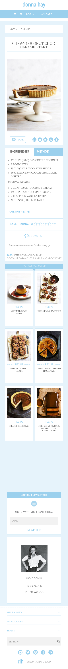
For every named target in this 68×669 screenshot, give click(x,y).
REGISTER (34, 530)
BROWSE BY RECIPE (19, 29)
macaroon (49, 258)
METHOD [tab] (43, 152)
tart (58, 258)
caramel (37, 255)
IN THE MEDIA (34, 592)
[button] (34, 612)
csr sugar (36, 258)
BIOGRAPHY (34, 586)
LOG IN (30, 14)
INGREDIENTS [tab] (19, 152)
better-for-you (22, 255)
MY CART (46, 14)
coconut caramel (18, 258)
